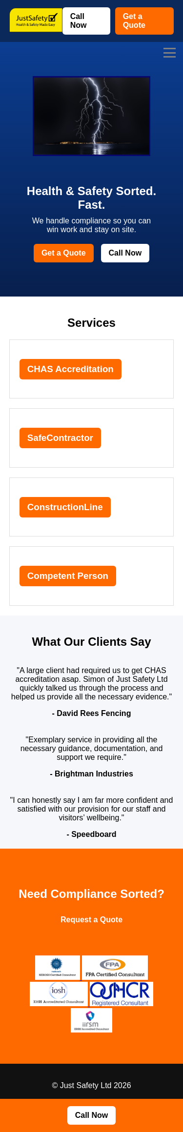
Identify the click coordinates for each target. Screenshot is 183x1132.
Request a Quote (91, 919)
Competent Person (67, 576)
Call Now (78, 20)
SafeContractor (60, 438)
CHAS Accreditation (70, 369)
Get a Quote (134, 20)
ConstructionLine (65, 507)
